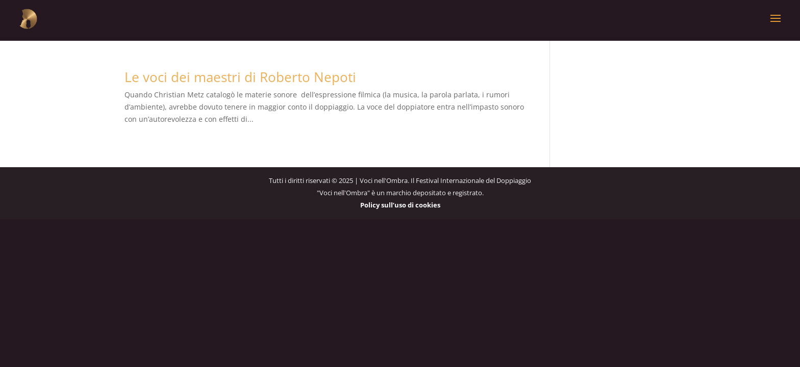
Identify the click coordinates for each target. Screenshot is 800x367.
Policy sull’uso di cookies (400, 204)
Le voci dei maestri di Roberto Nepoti (240, 77)
